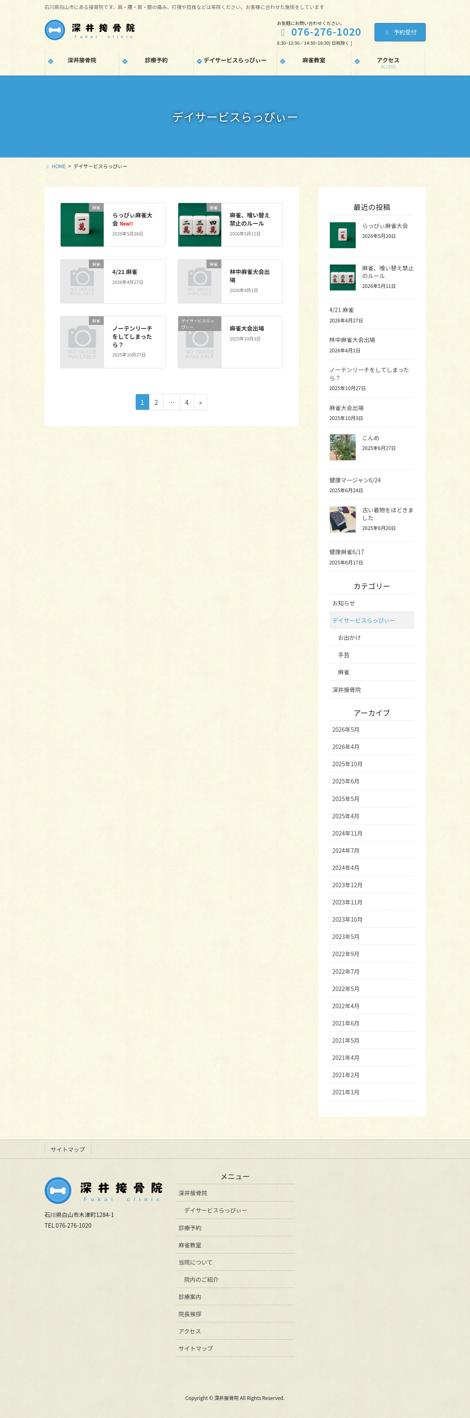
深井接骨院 (346, 689)
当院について (195, 1262)
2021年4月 (346, 1057)
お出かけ (349, 637)
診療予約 (189, 1228)
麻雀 (344, 672)
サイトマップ (68, 1149)
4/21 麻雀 (124, 271)
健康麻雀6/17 (346, 552)
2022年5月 (346, 988)
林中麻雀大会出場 (250, 275)
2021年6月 (346, 1023)
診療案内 (189, 1296)
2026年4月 (346, 746)
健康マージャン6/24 (355, 480)
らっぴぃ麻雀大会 (132, 219)
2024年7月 (346, 850)
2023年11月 (347, 902)
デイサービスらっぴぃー (363, 620)
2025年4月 (346, 816)
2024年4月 (346, 867)
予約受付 (400, 32)
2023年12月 (347, 885)
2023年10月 (347, 919)
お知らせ (343, 603)
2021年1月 (346, 1092)
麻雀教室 (189, 1245)
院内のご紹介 (201, 1279)
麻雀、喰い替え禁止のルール (250, 219)
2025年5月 (346, 799)
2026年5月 (346, 729)
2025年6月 (346, 781)
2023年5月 (346, 936)
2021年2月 (346, 1075)
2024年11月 (347, 833)
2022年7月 (346, 971)
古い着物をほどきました (388, 514)
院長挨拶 (189, 1314)
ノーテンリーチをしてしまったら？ (132, 336)
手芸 (344, 655)
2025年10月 (347, 764)
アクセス (189, 1331)
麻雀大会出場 (247, 328)
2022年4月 (346, 1006)
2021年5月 (346, 1040)
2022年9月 (346, 954)
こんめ (370, 438)
